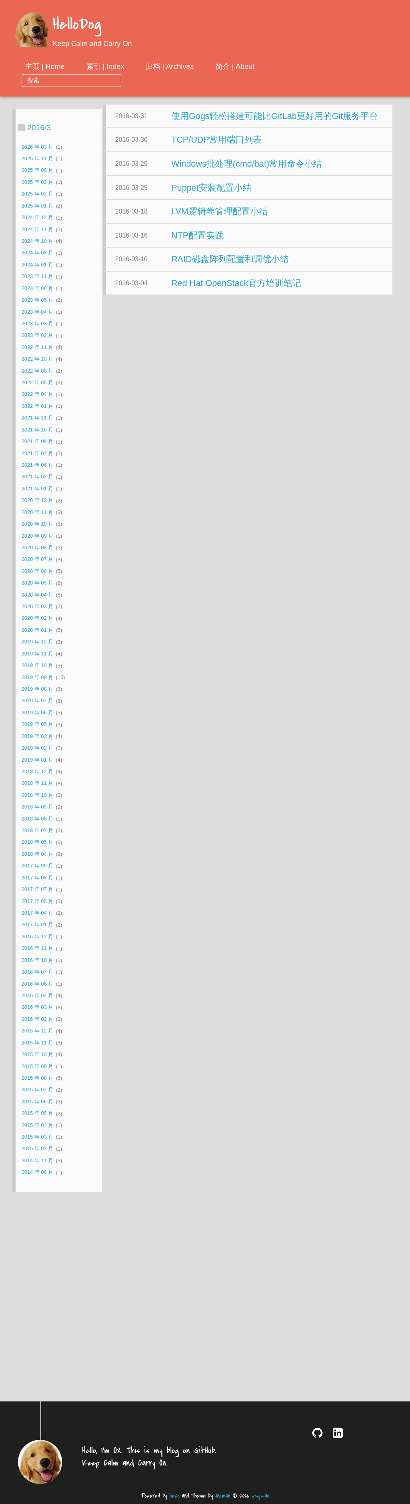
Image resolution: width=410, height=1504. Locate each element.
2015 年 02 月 (37, 1135)
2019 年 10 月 (37, 652)
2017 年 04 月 (37, 900)
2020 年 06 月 (37, 557)
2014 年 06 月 (37, 1159)
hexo (174, 1496)
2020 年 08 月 (37, 534)
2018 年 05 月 (37, 829)
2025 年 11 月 (37, 145)
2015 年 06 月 (37, 1088)
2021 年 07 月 (37, 440)
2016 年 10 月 (37, 947)
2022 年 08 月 (37, 357)
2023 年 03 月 (37, 310)
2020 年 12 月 (37, 487)
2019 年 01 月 (37, 746)
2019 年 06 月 (37, 699)
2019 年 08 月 (37, 676)
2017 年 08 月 (37, 864)
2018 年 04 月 (37, 841)
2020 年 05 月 (37, 570)
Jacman (222, 1496)
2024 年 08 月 (37, 239)
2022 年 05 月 (37, 369)
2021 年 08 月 (37, 428)
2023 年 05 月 (37, 287)
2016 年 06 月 (37, 970)
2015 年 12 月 (37, 1017)
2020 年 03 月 (37, 593)
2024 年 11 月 (37, 216)
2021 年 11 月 (37, 404)
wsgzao (260, 1496)
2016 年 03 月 (37, 994)
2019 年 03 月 (37, 723)
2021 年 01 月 (37, 475)
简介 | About (299, 66)
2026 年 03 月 (37, 133)
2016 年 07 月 (37, 959)
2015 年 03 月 (37, 1124)
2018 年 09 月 (37, 793)
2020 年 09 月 (37, 522)
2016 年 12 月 (37, 923)
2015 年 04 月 (37, 1112)
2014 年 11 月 (37, 1147)
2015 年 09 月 (37, 1053)
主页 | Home (109, 66)
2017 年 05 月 (37, 888)
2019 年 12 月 (37, 628)
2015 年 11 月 (37, 1029)
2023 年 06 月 (37, 275)
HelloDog (77, 25)
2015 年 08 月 (37, 1065)
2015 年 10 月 (37, 1041)
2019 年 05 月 (37, 711)
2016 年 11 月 (37, 935)
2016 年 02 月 (37, 1005)
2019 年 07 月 (37, 687)
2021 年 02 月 (37, 463)
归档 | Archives (235, 66)
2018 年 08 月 (37, 805)
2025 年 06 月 (37, 157)
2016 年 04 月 (37, 982)
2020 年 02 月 (37, 605)
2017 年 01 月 (37, 911)
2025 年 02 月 (37, 180)
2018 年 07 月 (37, 817)
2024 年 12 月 (37, 204)
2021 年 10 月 (37, 416)
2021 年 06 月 (37, 452)
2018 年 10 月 (37, 781)
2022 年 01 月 (37, 392)
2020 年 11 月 (37, 499)
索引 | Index (170, 66)
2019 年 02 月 (37, 735)
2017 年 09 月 (37, 852)
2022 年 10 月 (37, 346)
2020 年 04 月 (37, 581)
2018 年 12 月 (37, 758)
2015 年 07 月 (37, 1076)
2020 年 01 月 (37, 616)
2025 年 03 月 (37, 168)
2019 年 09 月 (37, 664)
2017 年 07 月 (37, 876)
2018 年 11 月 (37, 770)
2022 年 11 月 (37, 334)
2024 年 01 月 (37, 251)
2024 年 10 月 (37, 228)
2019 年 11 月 (37, 640)
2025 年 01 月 (37, 192)
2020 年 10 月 (37, 511)
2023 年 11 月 (37, 263)
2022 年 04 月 (37, 381)
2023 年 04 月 (37, 298)
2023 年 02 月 (37, 322)
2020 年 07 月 (37, 546)
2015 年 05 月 (37, 1100)
